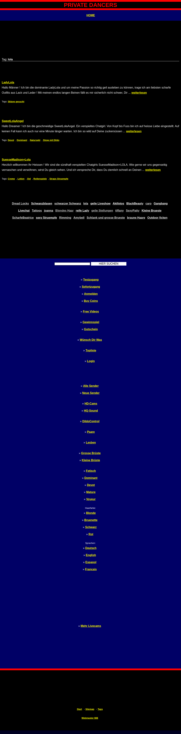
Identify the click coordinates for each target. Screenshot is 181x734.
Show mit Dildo (51, 140)
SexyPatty (132, 210)
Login (91, 361)
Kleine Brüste (91, 460)
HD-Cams (90, 403)
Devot (11, 140)
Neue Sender (91, 392)
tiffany (119, 210)
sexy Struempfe (46, 217)
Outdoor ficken (157, 217)
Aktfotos (118, 203)
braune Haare (136, 217)
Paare (91, 431)
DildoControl (91, 421)
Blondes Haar (64, 210)
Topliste (91, 350)
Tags (100, 709)
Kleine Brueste (151, 210)
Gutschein (91, 329)
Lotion (20, 178)
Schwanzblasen (41, 203)
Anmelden (91, 293)
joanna (48, 210)
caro (148, 203)
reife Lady (82, 210)
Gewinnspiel (91, 322)
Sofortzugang (91, 286)
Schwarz (91, 527)
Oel (29, 178)
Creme (11, 178)
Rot (91, 534)
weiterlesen (139, 92)
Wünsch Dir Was (91, 339)
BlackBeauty (134, 203)
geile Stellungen (102, 210)
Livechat (24, 210)
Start (79, 709)
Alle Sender (91, 385)
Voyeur (91, 499)
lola (85, 203)
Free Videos (91, 311)
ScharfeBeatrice (23, 217)
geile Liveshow (100, 203)
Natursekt (35, 140)
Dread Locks (20, 203)
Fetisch (91, 470)
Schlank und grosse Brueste (106, 217)
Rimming (65, 217)
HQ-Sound (91, 410)
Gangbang (161, 203)
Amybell (79, 217)
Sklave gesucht (16, 101)
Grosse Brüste (91, 453)
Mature (90, 492)
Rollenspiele (40, 178)
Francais (91, 569)
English (91, 555)
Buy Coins (91, 300)
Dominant (22, 140)
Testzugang (91, 279)
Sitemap (89, 709)
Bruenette (91, 520)
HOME (90, 15)
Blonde (91, 512)
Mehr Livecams (91, 625)
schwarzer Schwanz (67, 203)
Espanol (90, 562)
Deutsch (91, 548)
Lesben (91, 442)
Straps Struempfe (58, 178)
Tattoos (37, 210)
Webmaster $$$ (89, 718)
